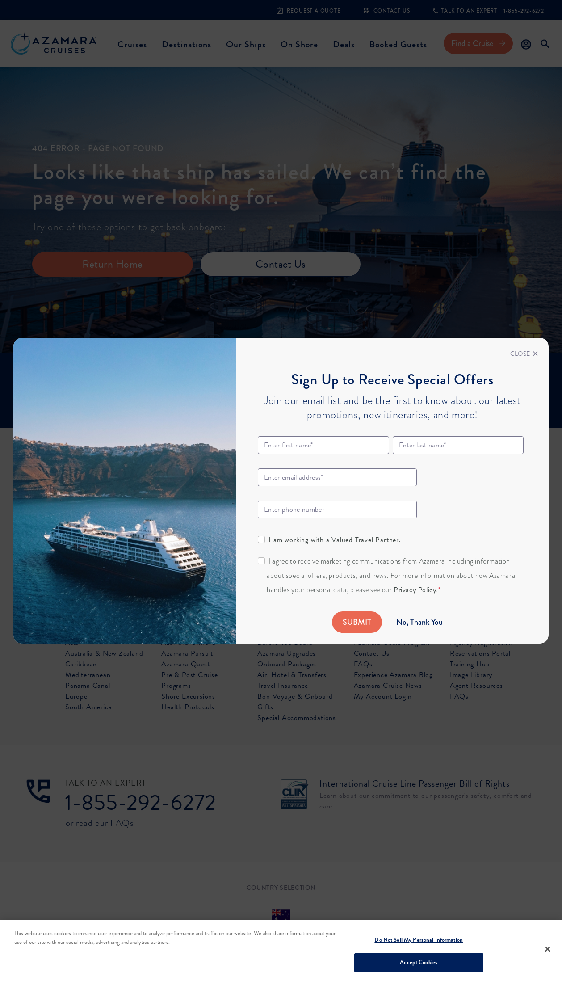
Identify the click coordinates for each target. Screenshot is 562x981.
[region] (281, 950)
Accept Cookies (418, 962)
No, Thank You (419, 622)
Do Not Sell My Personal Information (418, 939)
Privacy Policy (415, 590)
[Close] (524, 354)
